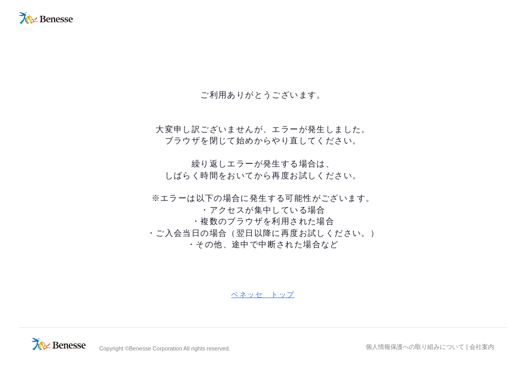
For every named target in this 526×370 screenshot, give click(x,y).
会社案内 (481, 346)
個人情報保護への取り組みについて (415, 346)
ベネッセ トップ (262, 294)
